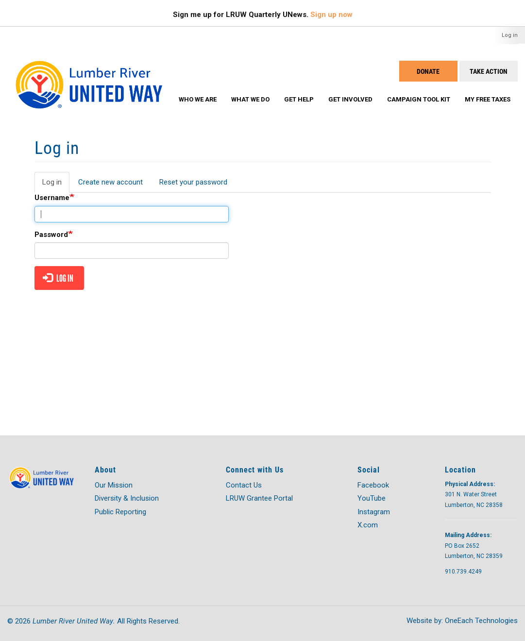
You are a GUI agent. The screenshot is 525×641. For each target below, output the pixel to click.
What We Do (250, 99)
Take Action (489, 71)
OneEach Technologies (481, 620)
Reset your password (193, 182)
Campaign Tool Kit (418, 99)
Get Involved (350, 99)
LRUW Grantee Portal (259, 498)
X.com (367, 525)
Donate (428, 71)
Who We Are (198, 99)
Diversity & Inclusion (127, 498)
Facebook (373, 485)
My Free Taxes (487, 99)
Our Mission (114, 485)
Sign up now (331, 14)
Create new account (110, 182)
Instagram (373, 511)
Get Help (299, 99)
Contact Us (244, 485)
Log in (510, 35)
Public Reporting (120, 511)
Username (51, 197)
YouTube (371, 498)
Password (51, 234)
